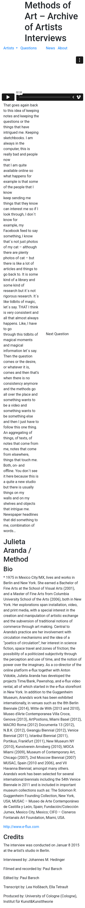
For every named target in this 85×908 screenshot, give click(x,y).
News (50, 48)
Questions (28, 48)
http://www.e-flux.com (21, 827)
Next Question (58, 334)
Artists (9, 48)
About (63, 48)
